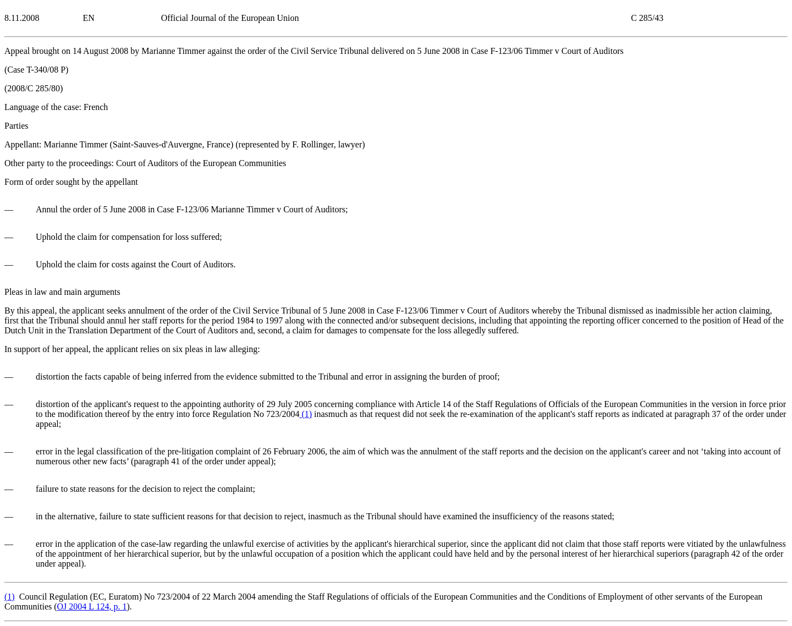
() (305, 414)
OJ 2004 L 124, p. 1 (92, 606)
